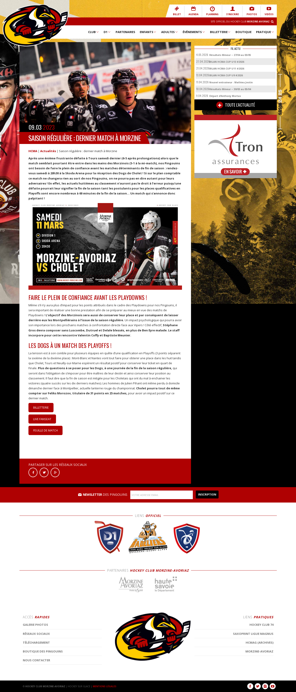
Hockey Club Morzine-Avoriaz (35, 25)
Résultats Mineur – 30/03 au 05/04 (230, 89)
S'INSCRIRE (232, 11)
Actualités (48, 151)
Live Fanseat (42, 419)
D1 (107, 32)
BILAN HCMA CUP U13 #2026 (226, 61)
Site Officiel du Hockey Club (240, 21)
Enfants (148, 32)
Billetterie (220, 32)
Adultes (169, 32)
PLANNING (212, 11)
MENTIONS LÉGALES (104, 686)
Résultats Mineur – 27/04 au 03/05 (230, 55)
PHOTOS (252, 11)
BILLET (177, 11)
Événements (194, 32)
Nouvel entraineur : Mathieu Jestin (231, 82)
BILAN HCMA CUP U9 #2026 (226, 75)
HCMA (32, 151)
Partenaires (125, 32)
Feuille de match (45, 430)
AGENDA (193, 11)
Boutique (243, 32)
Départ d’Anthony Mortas (225, 96)
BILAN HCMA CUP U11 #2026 (226, 68)
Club (93, 32)
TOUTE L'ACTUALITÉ (235, 105)
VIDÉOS (269, 11)
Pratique (265, 32)
